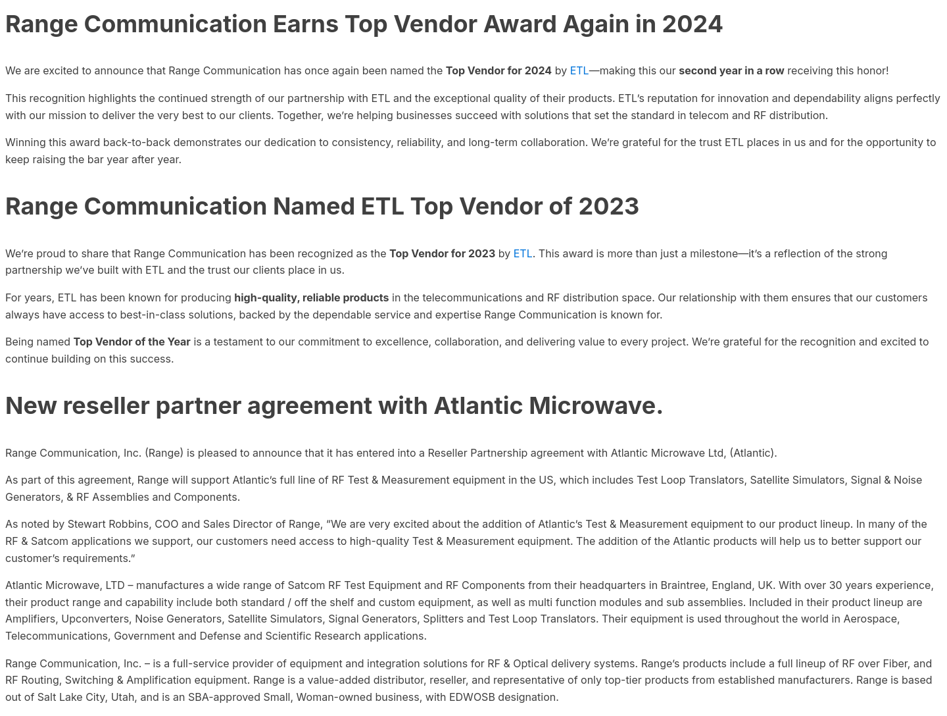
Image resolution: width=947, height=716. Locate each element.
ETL (579, 70)
